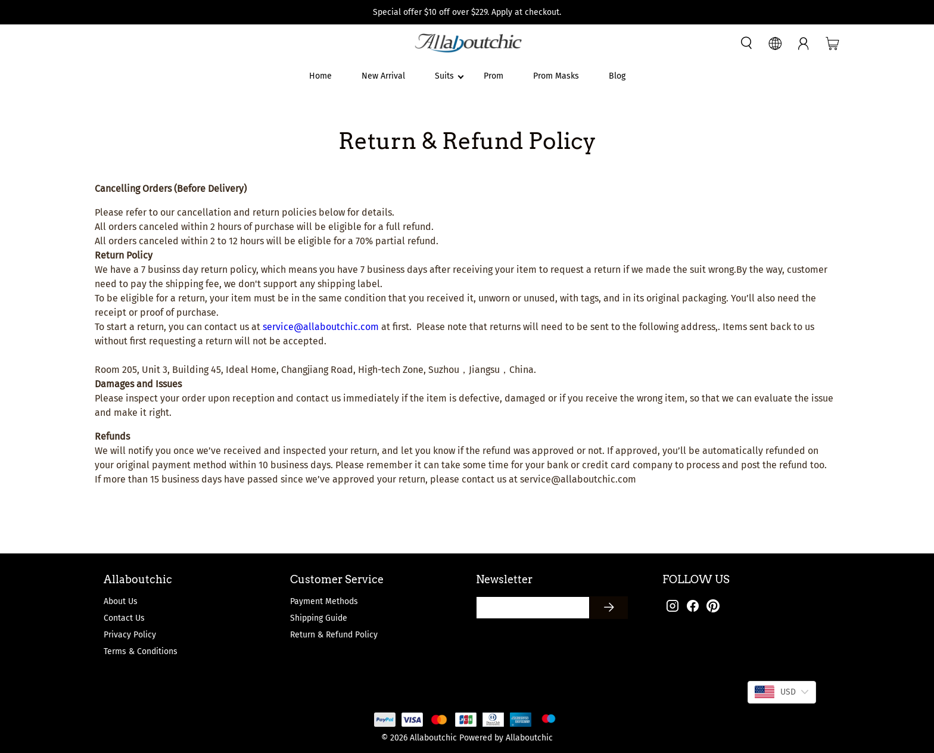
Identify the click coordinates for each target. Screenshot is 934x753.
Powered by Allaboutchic (506, 738)
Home (320, 76)
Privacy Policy (130, 635)
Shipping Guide (318, 618)
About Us (121, 601)
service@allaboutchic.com (321, 326)
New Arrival (383, 76)
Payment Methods (324, 601)
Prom (493, 76)
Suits (444, 76)
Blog (617, 76)
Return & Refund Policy (334, 635)
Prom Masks (556, 76)
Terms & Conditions (141, 651)
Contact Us (124, 618)
